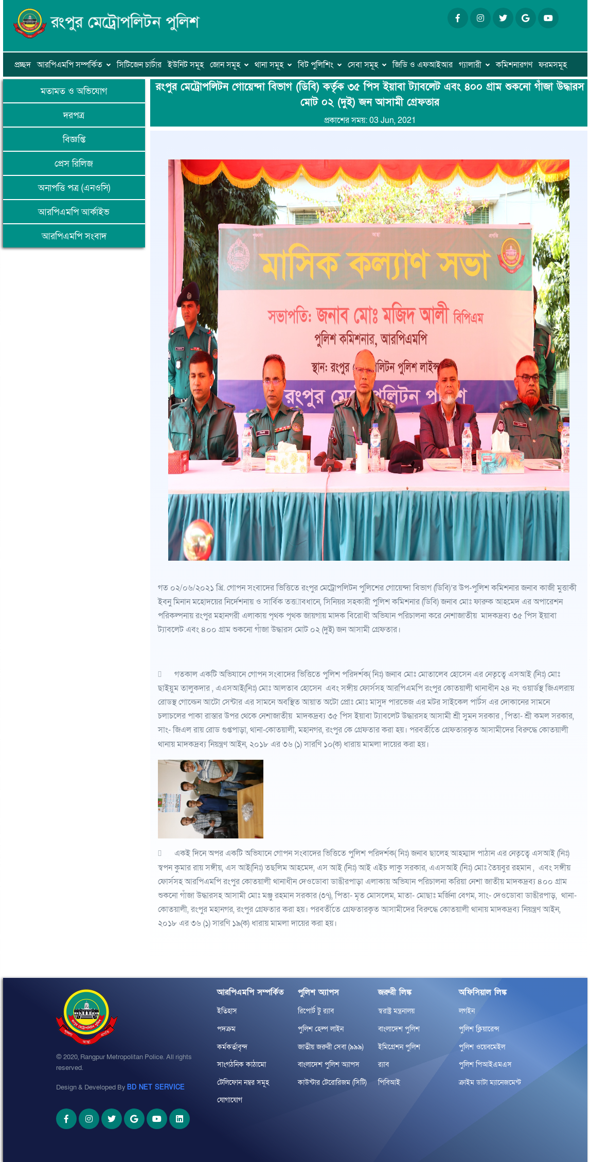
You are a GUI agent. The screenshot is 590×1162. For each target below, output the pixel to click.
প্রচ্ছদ (22, 64)
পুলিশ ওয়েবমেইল (482, 1047)
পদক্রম (226, 1029)
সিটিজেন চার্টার (139, 64)
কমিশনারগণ (514, 64)
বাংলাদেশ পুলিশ (399, 1029)
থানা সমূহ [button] (269, 64)
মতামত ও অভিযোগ (74, 91)
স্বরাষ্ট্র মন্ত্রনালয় (396, 1011)
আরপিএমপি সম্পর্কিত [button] (69, 64)
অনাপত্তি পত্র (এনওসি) (74, 188)
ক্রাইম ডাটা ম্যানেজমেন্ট (490, 1082)
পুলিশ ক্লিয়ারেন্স (479, 1029)
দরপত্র (73, 115)
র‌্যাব (383, 1064)
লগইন (467, 1011)
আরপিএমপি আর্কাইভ (74, 212)
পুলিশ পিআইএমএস (485, 1064)
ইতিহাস (227, 1011)
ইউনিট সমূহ (186, 64)
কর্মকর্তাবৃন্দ (232, 1047)
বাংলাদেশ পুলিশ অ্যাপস (329, 1064)
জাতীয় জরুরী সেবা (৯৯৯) (331, 1047)
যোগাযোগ (229, 1100)
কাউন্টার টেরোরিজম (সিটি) (332, 1082)
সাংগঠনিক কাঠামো (241, 1064)
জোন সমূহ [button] (225, 64)
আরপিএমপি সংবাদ (74, 236)
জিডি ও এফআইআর (422, 64)
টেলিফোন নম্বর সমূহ (243, 1082)
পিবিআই (389, 1082)
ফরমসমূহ (553, 64)
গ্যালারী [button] (470, 64)
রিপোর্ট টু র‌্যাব (316, 1011)
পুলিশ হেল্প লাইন (321, 1029)
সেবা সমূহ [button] (363, 64)
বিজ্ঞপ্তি (74, 140)
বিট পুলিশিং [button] (315, 64)
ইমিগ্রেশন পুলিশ (399, 1047)
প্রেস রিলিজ (74, 164)
